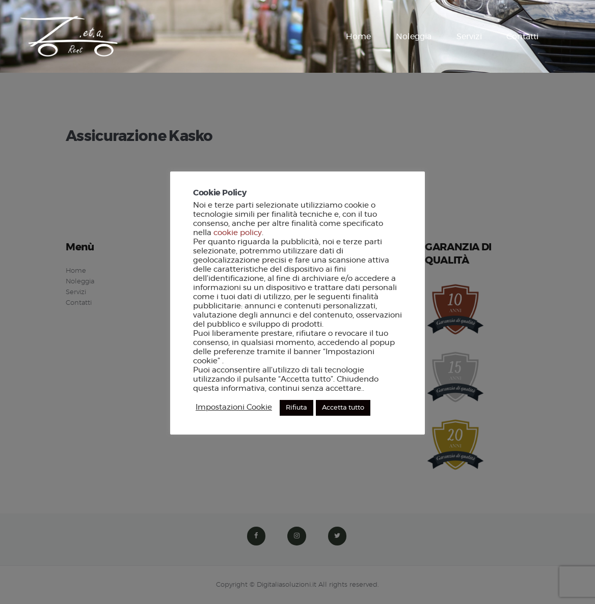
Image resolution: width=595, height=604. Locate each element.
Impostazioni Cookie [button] (234, 407)
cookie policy (237, 233)
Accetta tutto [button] (343, 408)
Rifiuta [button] (296, 408)
